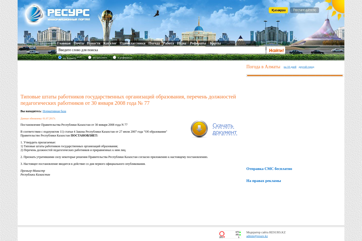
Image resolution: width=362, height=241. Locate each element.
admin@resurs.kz (257, 236)
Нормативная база (54, 111)
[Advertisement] (132, 76)
